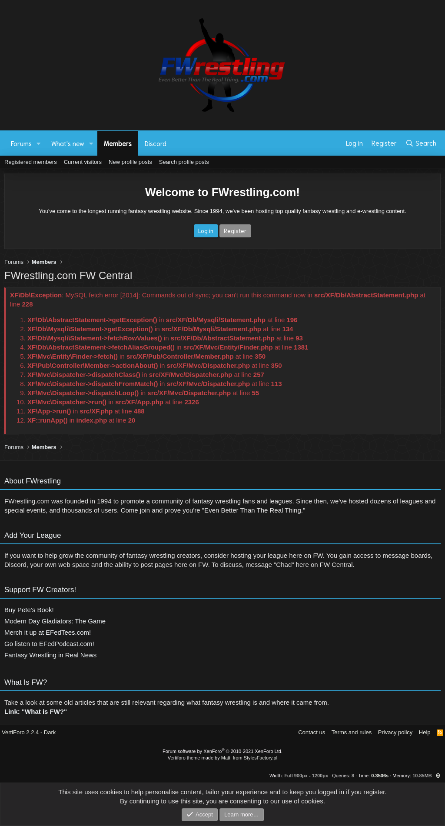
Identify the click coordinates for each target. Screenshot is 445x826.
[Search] (421, 143)
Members (118, 143)
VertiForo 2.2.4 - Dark (29, 732)
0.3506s (380, 775)
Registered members (30, 162)
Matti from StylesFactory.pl (249, 757)
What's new (67, 143)
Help (425, 732)
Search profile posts (184, 162)
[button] (39, 143)
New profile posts (130, 162)
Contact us (311, 732)
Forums (21, 143)
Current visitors (83, 162)
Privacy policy (395, 732)
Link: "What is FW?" (35, 715)
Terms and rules (352, 732)
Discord (155, 143)
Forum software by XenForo (222, 751)
